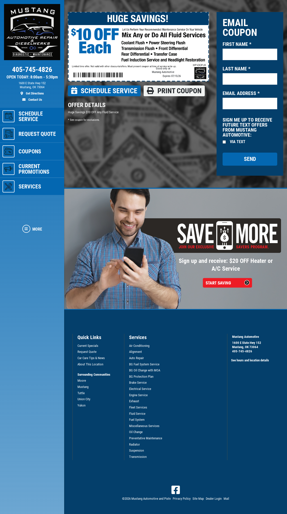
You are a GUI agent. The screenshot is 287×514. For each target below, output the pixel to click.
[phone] (32, 70)
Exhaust (134, 401)
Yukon (81, 405)
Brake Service (138, 382)
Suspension (136, 450)
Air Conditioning (139, 346)
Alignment (135, 352)
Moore (81, 380)
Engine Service (138, 395)
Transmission (138, 457)
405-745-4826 (242, 351)
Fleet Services (138, 407)
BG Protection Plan (141, 376)
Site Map (198, 498)
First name (237, 44)
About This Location (90, 364)
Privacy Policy (181, 498)
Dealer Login (214, 498)
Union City (83, 399)
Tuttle (81, 393)
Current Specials (87, 346)
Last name (236, 68)
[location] (32, 88)
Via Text (237, 141)
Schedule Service (104, 91)
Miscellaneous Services (144, 426)
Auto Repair (136, 358)
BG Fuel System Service (144, 364)
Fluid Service (137, 414)
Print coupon (174, 91)
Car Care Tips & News (91, 358)
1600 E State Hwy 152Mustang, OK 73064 (246, 345)
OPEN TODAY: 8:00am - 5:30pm (32, 77)
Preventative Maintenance (145, 438)
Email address (241, 93)
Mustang (82, 387)
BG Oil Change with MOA (144, 370)
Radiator (134, 444)
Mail (226, 498)
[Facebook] (175, 490)
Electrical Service (140, 389)
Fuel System (137, 420)
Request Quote (87, 352)
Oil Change (136, 432)
